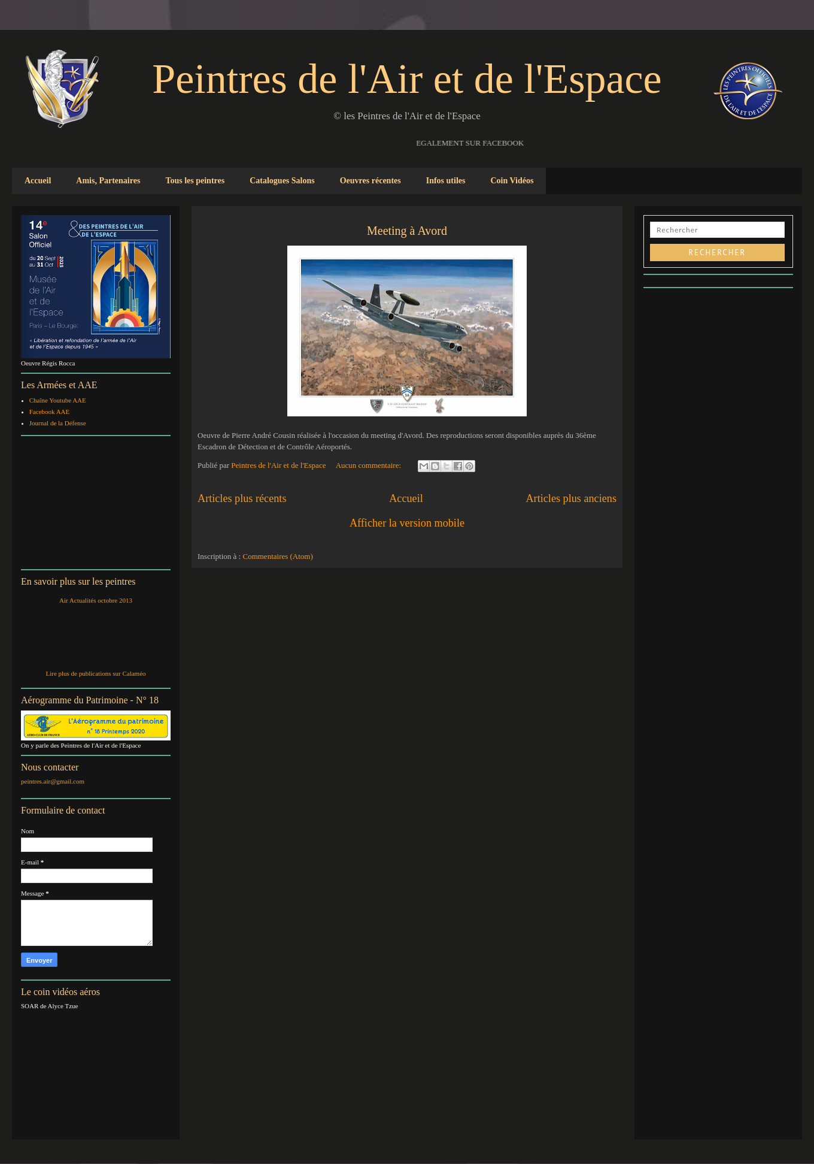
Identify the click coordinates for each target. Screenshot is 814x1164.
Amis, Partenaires (108, 180)
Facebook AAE (49, 411)
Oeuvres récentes (370, 180)
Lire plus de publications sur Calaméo (95, 673)
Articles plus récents (242, 498)
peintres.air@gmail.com (52, 781)
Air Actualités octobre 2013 (95, 600)
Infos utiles (446, 180)
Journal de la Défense (57, 423)
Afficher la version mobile (407, 523)
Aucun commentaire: (369, 465)
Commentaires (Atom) (277, 556)
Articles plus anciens (571, 498)
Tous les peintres (194, 180)
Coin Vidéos (511, 180)
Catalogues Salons (282, 180)
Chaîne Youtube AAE (57, 400)
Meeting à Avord (407, 230)
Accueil (38, 180)
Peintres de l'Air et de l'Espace (406, 79)
